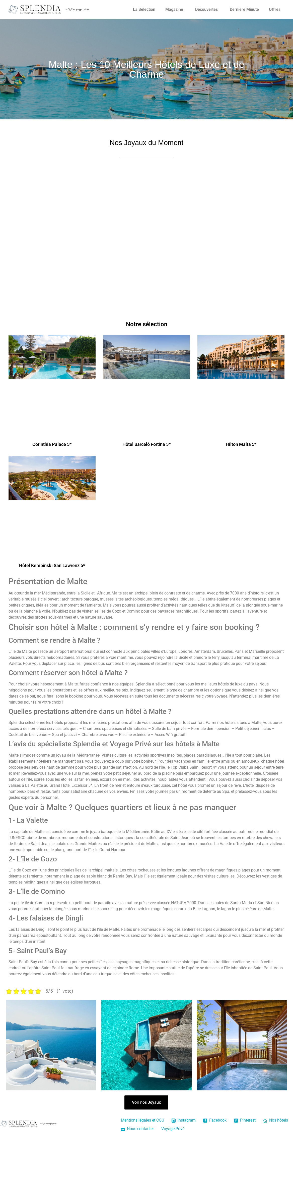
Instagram (184, 1120)
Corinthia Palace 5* (51, 444)
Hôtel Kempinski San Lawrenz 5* (52, 565)
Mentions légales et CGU (142, 1120)
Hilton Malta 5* (241, 444)
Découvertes (206, 9)
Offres (274, 9)
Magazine (174, 9)
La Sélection (144, 9)
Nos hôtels (275, 1120)
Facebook (215, 1120)
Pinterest (245, 1120)
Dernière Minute (244, 9)
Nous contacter (137, 1128)
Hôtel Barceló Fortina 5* (146, 444)
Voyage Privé (172, 1128)
